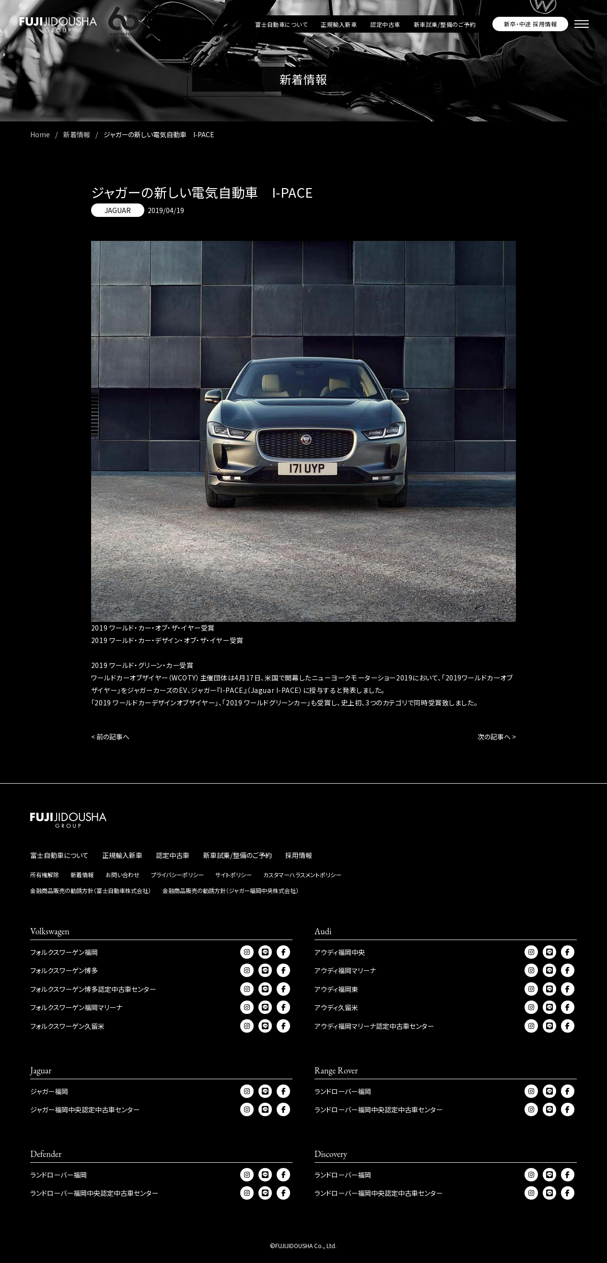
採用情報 (298, 855)
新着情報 (81, 874)
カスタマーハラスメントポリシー (302, 874)
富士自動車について (281, 24)
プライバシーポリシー (177, 874)
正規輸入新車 (339, 24)
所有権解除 (44, 874)
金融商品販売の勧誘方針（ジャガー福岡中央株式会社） (231, 890)
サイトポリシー (233, 874)
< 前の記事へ (110, 736)
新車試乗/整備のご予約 (445, 24)
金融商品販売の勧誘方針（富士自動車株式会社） (90, 890)
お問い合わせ (122, 874)
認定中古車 (385, 24)
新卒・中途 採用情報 (530, 24)
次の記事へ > (497, 736)
